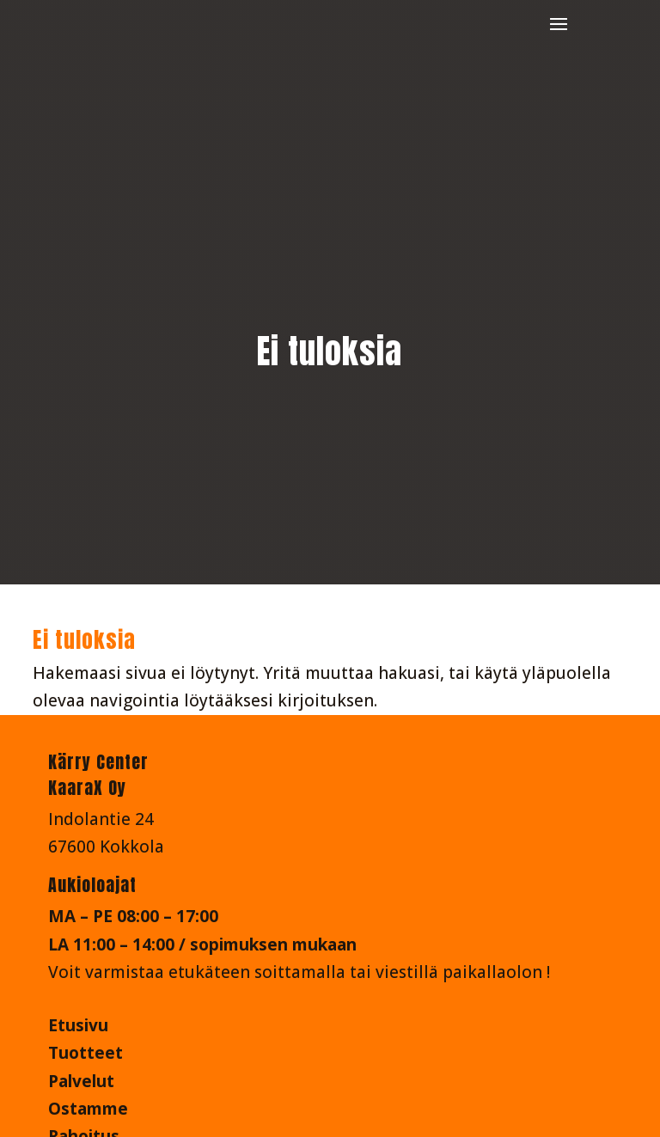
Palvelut (81, 1081)
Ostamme (88, 1108)
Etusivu (78, 1025)
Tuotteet (85, 1053)
